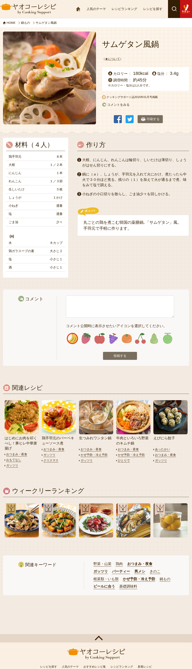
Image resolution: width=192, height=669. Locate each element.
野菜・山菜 (102, 564)
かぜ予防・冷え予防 (94, 455)
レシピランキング (124, 9)
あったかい (162, 449)
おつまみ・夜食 (16, 454)
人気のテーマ (96, 9)
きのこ (155, 571)
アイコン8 (167, 338)
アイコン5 (126, 338)
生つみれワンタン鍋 (95, 438)
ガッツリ (12, 465)
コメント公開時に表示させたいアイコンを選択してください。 (116, 326)
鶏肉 (119, 564)
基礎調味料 (128, 586)
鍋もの (165, 579)
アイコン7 (153, 338)
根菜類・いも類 (106, 579)
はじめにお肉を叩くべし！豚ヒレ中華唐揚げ (21, 443)
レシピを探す (152, 9)
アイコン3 (99, 338)
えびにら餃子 (164, 438)
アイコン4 (113, 338)
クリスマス (50, 460)
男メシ (139, 571)
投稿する (120, 356)
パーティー (121, 571)
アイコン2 (86, 338)
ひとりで (124, 460)
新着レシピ (145, 666)
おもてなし (13, 460)
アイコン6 (140, 338)
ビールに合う (104, 586)
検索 (174, 9)
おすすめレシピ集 (94, 666)
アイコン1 (72, 338)
